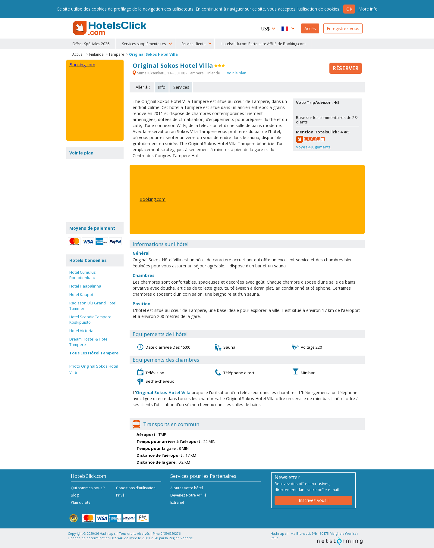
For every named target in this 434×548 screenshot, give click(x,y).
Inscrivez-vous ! (314, 500)
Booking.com (152, 199)
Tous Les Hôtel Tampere (93, 353)
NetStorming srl (340, 541)
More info (368, 9)
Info (161, 87)
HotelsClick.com (110, 28)
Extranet (177, 502)
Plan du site (80, 502)
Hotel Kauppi (81, 294)
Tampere (116, 54)
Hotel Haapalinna (85, 286)
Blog (75, 495)
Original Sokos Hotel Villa (153, 54)
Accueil (78, 54)
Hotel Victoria (81, 330)
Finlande (96, 54)
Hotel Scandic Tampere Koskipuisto (90, 319)
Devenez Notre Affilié (188, 495)
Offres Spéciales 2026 (90, 43)
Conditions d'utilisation (136, 487)
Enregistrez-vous (343, 28)
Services (181, 87)
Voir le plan (236, 73)
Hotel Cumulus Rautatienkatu (82, 274)
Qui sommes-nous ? (88, 487)
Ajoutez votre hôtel (186, 487)
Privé (120, 495)
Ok (349, 9)
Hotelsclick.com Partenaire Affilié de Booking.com (263, 43)
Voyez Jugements (313, 147)
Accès (310, 28)
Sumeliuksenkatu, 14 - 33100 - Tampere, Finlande (177, 73)
